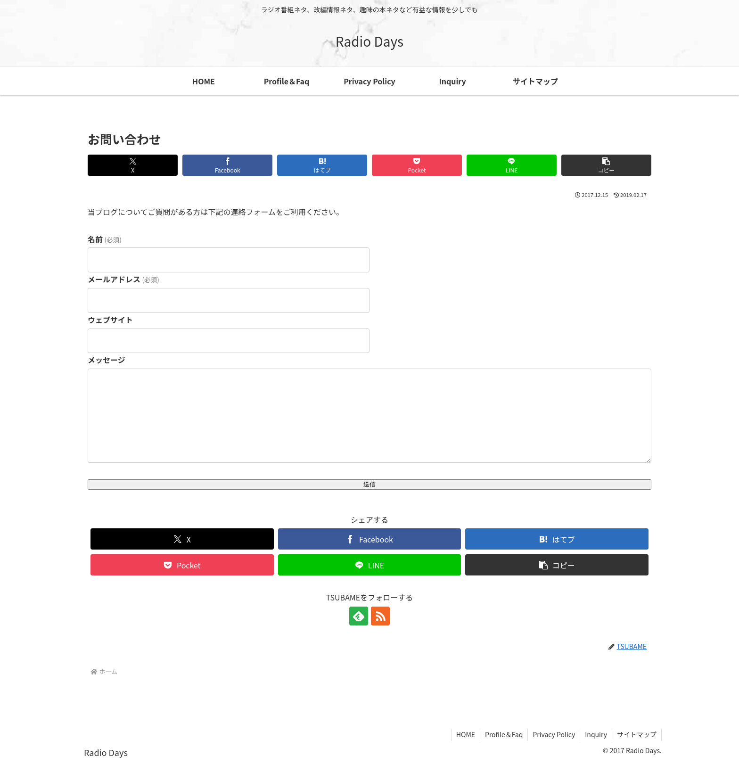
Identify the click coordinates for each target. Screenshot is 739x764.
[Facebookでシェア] (227, 165)
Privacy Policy (554, 734)
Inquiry (596, 734)
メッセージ (106, 359)
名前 (105, 239)
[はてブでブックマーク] (322, 165)
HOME (465, 734)
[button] (606, 165)
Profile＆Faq (504, 734)
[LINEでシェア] (512, 165)
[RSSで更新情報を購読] (380, 616)
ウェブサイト (110, 319)
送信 (369, 484)
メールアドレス (123, 279)
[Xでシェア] (133, 165)
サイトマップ (637, 734)
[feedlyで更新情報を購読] (358, 616)
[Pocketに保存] (417, 165)
